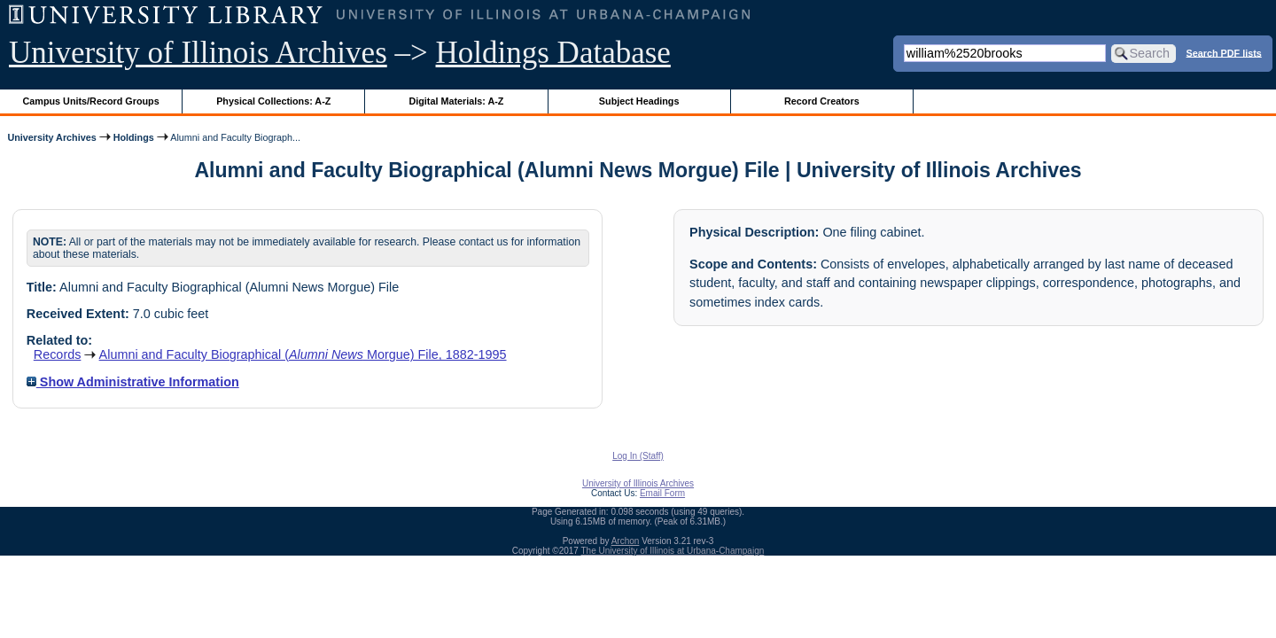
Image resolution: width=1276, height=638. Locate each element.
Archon (625, 541)
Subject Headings (639, 101)
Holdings (133, 137)
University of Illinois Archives (198, 52)
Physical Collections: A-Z (273, 101)
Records (58, 354)
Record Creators (822, 101)
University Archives (51, 137)
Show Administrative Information (133, 382)
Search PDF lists (1224, 52)
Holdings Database (553, 52)
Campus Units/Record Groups (91, 101)
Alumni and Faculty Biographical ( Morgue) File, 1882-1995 (303, 354)
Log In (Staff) (638, 456)
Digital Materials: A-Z (455, 101)
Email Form (662, 493)
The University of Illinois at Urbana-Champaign (673, 551)
